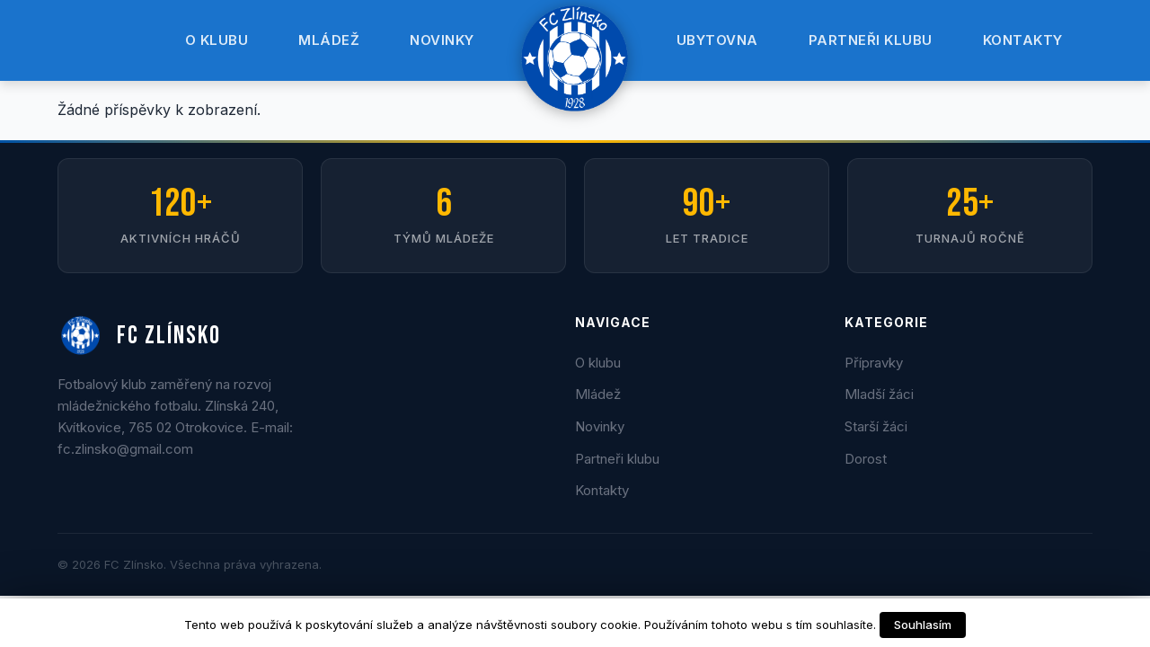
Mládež (328, 40)
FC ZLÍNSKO (139, 336)
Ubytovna (717, 40)
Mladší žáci (879, 394)
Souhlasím (922, 624)
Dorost (866, 458)
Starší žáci (876, 426)
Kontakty (1023, 40)
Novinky (442, 40)
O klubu (217, 40)
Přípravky (874, 362)
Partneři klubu (871, 40)
